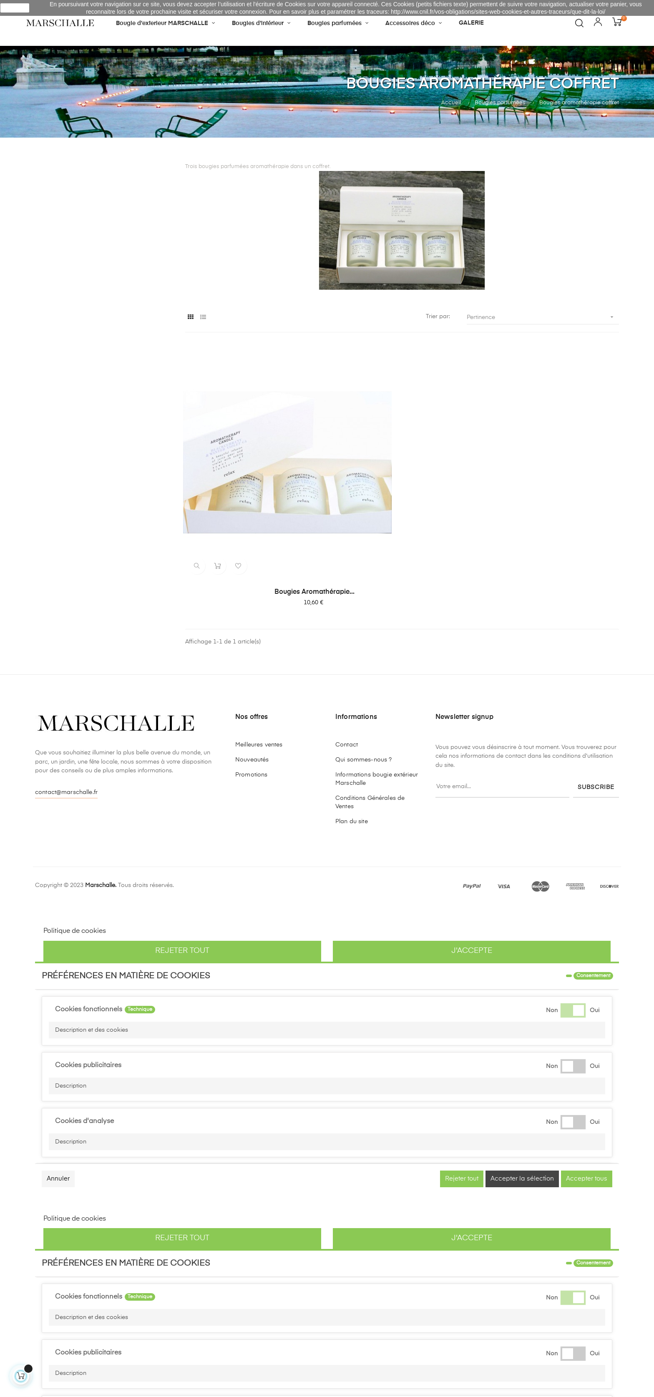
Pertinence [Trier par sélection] (543, 317)
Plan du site (351, 737)
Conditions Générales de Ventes (370, 718)
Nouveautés (252, 675)
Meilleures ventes (258, 660)
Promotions (251, 690)
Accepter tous (586, 1094)
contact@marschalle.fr (66, 708)
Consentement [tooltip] (593, 891)
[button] (327, 945)
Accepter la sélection (522, 1094)
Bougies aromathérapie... (252, 507)
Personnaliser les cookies (147, 846)
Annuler (58, 1094)
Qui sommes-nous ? (363, 675)
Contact (346, 660)
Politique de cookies (74, 846)
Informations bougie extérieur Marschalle (376, 694)
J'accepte (471, 866)
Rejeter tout (182, 866)
